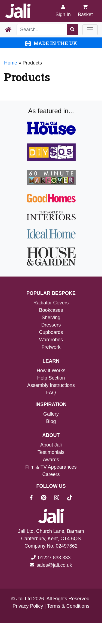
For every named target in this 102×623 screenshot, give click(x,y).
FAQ (51, 392)
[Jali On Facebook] (34, 498)
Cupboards (51, 332)
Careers (51, 474)
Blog (51, 421)
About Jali (51, 445)
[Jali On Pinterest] (47, 498)
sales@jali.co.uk (54, 565)
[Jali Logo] (17, 10)
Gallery (51, 414)
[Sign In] (63, 11)
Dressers (51, 325)
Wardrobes (51, 339)
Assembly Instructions (51, 385)
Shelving (51, 317)
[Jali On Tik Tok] (69, 498)
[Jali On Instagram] (60, 498)
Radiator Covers (51, 302)
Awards (51, 459)
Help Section (51, 378)
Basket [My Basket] (85, 10)
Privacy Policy (28, 606)
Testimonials (51, 452)
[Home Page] (8, 30)
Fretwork (50, 347)
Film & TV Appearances (51, 467)
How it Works (51, 370)
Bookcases (51, 310)
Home (10, 63)
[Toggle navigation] (90, 29)
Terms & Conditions (68, 606)
